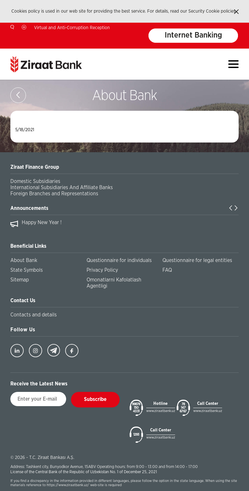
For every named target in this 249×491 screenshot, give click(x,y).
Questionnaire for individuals (119, 260)
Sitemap (19, 279)
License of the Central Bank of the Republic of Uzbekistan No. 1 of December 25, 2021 (83, 472)
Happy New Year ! (42, 222)
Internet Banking (193, 36)
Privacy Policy (102, 270)
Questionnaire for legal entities (197, 260)
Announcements (29, 208)
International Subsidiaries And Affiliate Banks (61, 187)
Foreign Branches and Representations (54, 193)
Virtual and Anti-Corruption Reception (72, 28)
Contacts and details (33, 314)
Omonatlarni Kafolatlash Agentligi (114, 283)
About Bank (23, 260)
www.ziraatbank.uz (160, 411)
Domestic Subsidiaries (35, 181)
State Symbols (26, 270)
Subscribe (95, 399)
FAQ (167, 270)
